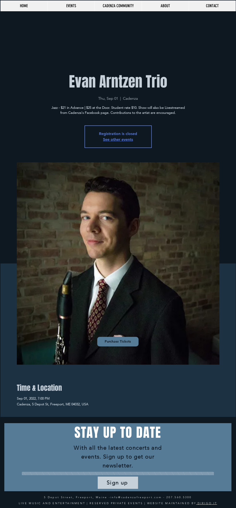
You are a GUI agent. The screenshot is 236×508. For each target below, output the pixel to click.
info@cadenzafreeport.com (136, 497)
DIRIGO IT (206, 503)
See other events (118, 139)
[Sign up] (118, 483)
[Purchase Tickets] (118, 341)
